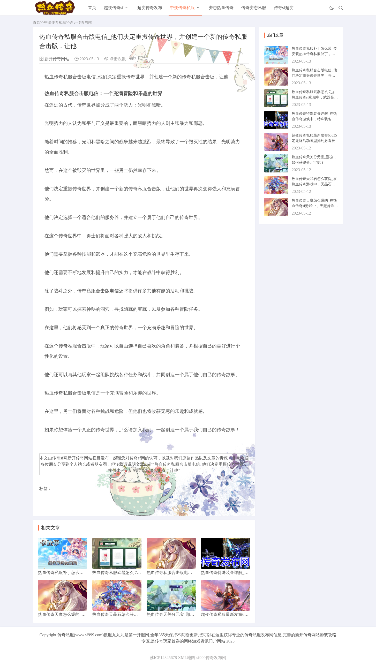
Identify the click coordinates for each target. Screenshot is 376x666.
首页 (92, 7)
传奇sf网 (137, 458)
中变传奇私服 (182, 7)
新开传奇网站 (81, 22)
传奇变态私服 (253, 7)
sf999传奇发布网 (211, 657)
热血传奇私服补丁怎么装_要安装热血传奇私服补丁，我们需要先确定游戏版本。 (314, 54)
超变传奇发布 (149, 7)
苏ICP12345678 (163, 657)
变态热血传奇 (221, 7)
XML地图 (186, 657)
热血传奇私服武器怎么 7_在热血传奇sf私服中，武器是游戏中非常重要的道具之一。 (315, 97)
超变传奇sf (114, 7)
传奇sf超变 (284, 7)
